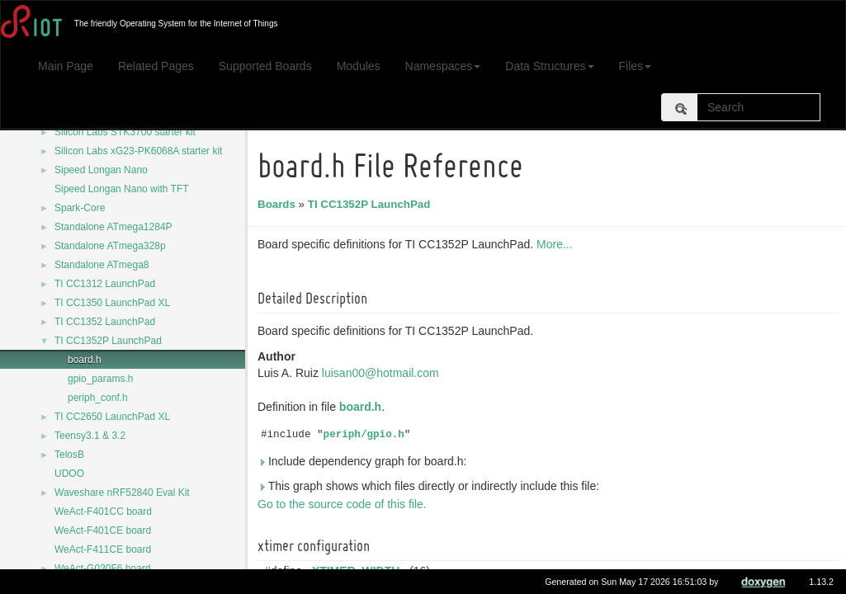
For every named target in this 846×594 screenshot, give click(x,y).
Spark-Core (79, 208)
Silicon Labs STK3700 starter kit (125, 132)
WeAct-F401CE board (102, 530)
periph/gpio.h (366, 435)
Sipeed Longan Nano (101, 170)
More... (557, 244)
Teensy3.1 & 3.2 (89, 435)
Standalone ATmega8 (101, 265)
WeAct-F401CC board (103, 511)
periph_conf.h (98, 397)
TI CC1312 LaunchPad (104, 284)
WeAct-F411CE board (102, 549)
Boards (279, 204)
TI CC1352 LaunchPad (104, 322)
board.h (85, 359)
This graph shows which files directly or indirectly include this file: (431, 486)
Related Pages (156, 66)
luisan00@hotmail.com (383, 373)
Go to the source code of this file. (344, 504)
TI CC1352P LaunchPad (108, 340)
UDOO (69, 473)
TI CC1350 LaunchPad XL (112, 303)
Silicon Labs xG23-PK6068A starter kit (138, 151)
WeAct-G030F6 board (102, 568)
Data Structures (549, 66)
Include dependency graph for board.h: (364, 461)
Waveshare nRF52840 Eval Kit (122, 492)
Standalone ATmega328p (110, 246)
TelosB (69, 454)
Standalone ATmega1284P (113, 227)
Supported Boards (265, 66)
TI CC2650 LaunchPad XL (112, 416)
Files (635, 66)
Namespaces (443, 66)
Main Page (65, 66)
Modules (358, 66)
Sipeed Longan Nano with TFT (121, 189)
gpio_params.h (100, 378)
